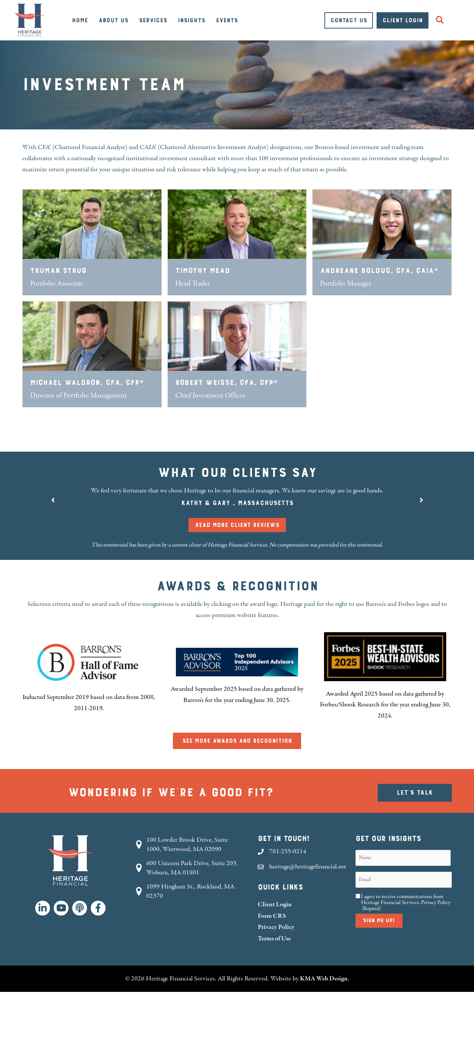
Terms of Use (274, 938)
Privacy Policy (276, 927)
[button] (441, 20)
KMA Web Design (324, 978)
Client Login (403, 20)
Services (153, 20)
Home (80, 20)
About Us (113, 20)
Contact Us (348, 20)
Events (227, 20)
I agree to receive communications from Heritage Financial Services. (405, 902)
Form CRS (272, 915)
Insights (191, 20)
